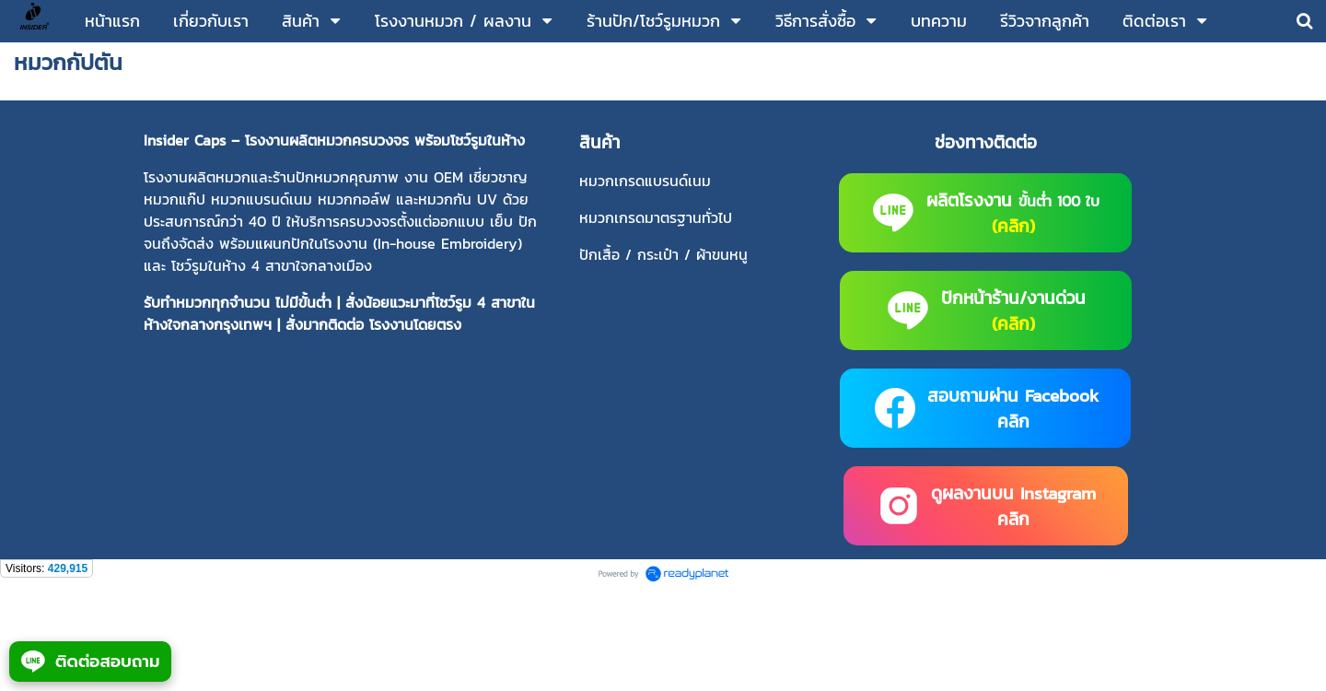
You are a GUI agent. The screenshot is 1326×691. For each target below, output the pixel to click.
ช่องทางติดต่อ (986, 142)
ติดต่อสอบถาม (90, 661)
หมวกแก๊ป (174, 199)
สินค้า (599, 142)
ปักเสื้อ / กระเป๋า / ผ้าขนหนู (663, 254)
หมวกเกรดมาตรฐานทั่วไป (655, 217)
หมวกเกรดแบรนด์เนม (645, 181)
